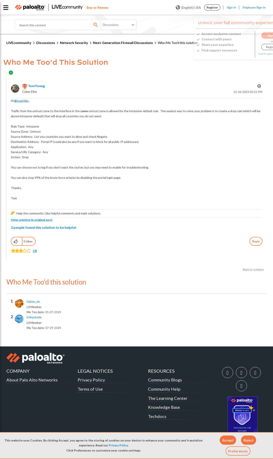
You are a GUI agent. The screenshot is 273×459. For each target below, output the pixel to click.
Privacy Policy (118, 445)
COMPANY (18, 371)
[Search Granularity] (118, 25)
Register (212, 7)
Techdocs (157, 416)
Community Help (164, 389)
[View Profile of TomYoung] (36, 86)
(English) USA (188, 7)
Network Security (74, 43)
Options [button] (258, 86)
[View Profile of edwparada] (34, 317)
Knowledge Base (164, 407)
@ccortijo (21, 101)
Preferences (238, 451)
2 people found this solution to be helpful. (44, 227)
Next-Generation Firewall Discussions (123, 43)
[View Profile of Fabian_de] (33, 301)
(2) (35, 251)
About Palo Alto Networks (32, 379)
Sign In (231, 7)
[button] (228, 440)
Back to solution (253, 269)
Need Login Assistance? (247, 53)
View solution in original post (31, 219)
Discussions (45, 43)
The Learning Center (167, 398)
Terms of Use (90, 389)
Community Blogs (165, 379)
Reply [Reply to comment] (256, 241)
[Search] (66, 25)
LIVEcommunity (18, 43)
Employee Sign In (254, 7)
